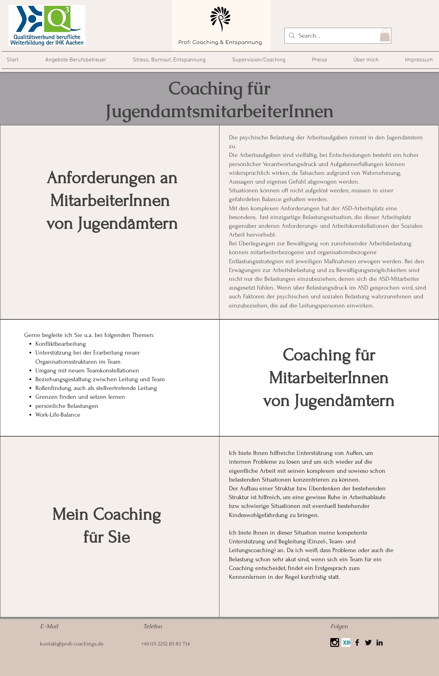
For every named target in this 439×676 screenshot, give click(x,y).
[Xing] (346, 642)
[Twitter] (368, 642)
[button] (384, 34)
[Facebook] (357, 642)
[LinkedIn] (379, 642)
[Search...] (337, 35)
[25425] (334, 642)
